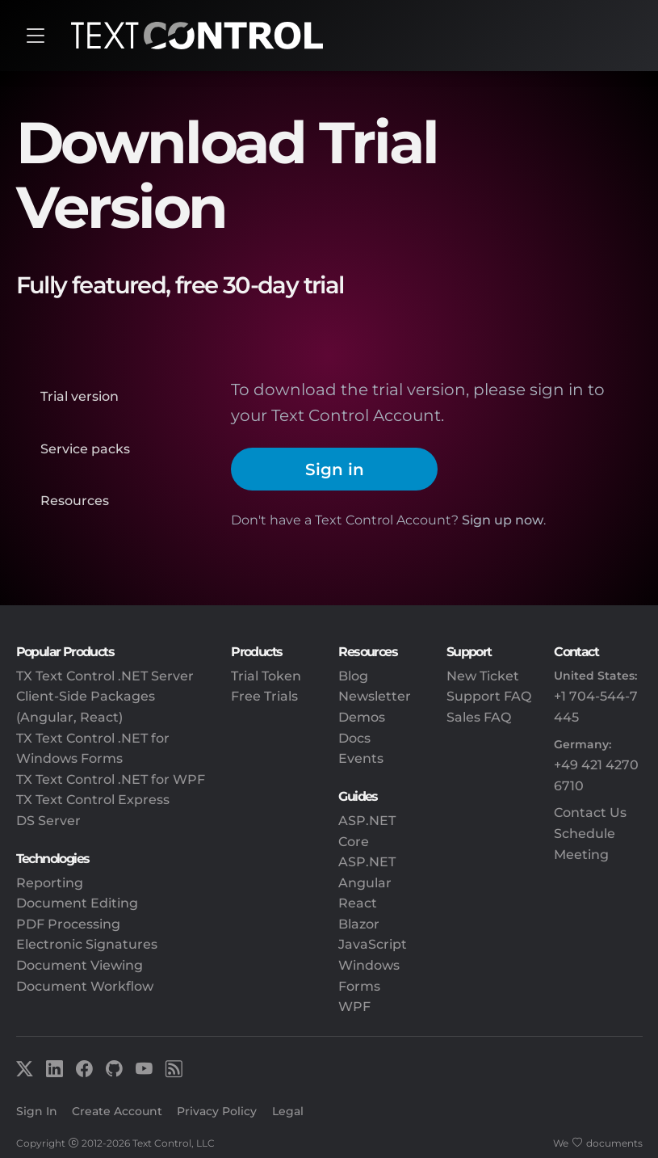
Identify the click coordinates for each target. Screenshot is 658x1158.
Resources (74, 500)
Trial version (79, 396)
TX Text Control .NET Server (105, 676)
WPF (354, 1006)
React (357, 903)
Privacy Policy (217, 1111)
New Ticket (482, 676)
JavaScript (372, 944)
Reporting (49, 883)
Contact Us (590, 812)
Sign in (334, 469)
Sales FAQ (478, 717)
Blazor (358, 924)
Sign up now (502, 520)
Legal (288, 1111)
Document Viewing (79, 965)
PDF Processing (68, 924)
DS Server (48, 820)
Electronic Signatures (86, 944)
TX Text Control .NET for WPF (110, 779)
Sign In (36, 1111)
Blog (353, 676)
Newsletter (374, 696)
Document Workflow (84, 986)
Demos (361, 717)
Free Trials (264, 696)
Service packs (85, 449)
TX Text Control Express (93, 799)
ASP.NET (367, 862)
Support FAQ (488, 696)
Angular (365, 883)
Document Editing (77, 903)
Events (360, 758)
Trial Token (266, 676)
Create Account (117, 1111)
